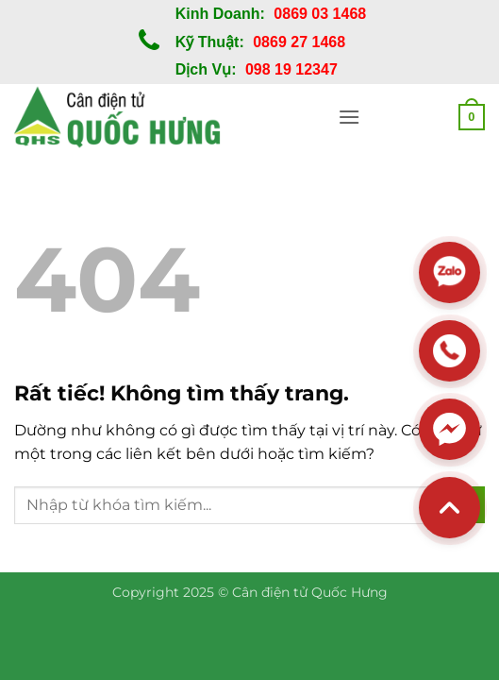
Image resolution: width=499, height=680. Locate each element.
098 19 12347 (291, 69)
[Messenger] (449, 429)
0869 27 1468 (299, 42)
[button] (349, 117)
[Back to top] (449, 507)
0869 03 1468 (320, 14)
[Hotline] (449, 351)
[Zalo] (449, 272)
